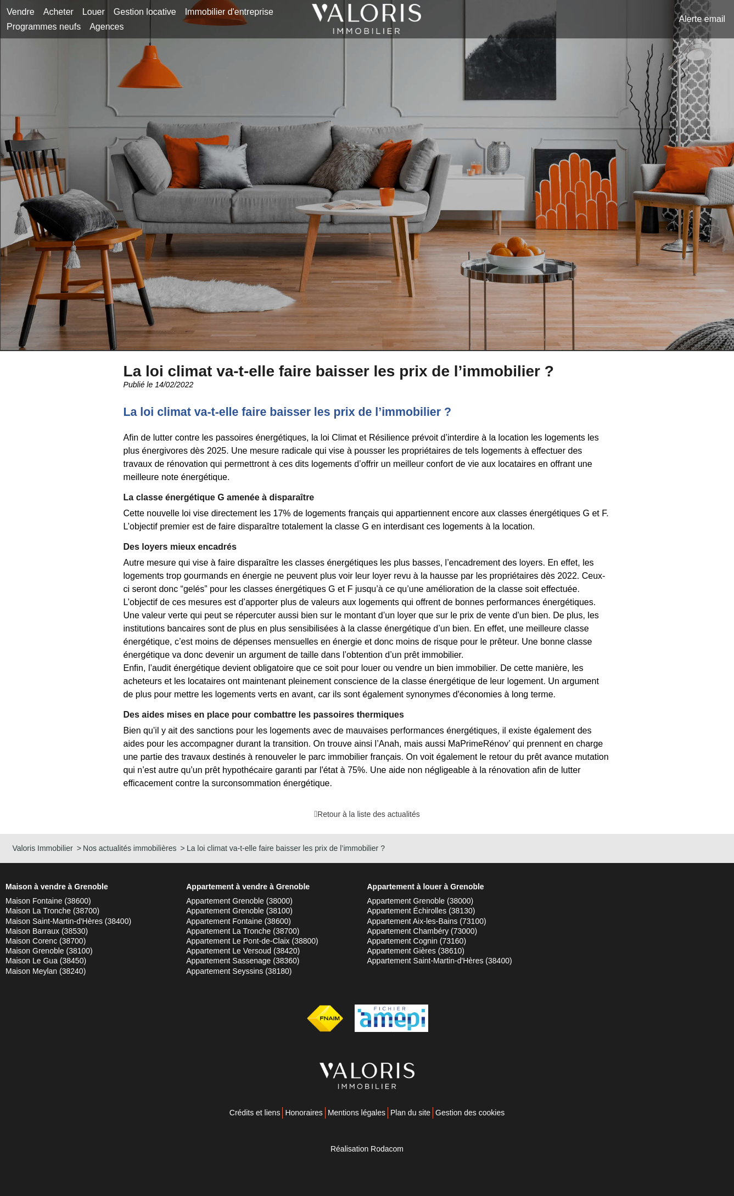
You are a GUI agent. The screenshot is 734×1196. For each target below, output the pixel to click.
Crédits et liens (255, 1112)
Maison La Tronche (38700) (52, 910)
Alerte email (702, 19)
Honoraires (303, 1112)
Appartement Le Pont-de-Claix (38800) (252, 941)
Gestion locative (145, 11)
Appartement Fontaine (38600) (238, 921)
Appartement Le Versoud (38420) (243, 950)
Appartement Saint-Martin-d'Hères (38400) (439, 960)
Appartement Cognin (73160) (417, 941)
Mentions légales (356, 1112)
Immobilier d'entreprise (229, 11)
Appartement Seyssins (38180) (239, 971)
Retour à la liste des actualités (368, 814)
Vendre (21, 11)
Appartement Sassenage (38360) (242, 960)
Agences (106, 26)
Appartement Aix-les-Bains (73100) (426, 921)
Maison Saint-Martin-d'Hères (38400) (68, 921)
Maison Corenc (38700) (45, 941)
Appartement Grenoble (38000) (239, 900)
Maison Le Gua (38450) (45, 960)
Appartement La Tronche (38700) (242, 931)
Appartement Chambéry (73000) (422, 931)
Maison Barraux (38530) (46, 931)
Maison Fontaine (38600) (48, 900)
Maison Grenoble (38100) (49, 950)
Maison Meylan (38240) (45, 971)
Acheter (58, 11)
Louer (93, 11)
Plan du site (410, 1112)
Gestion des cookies (470, 1112)
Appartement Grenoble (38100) (239, 910)
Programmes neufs (44, 26)
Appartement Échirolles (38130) (421, 910)
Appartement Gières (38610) (415, 950)
